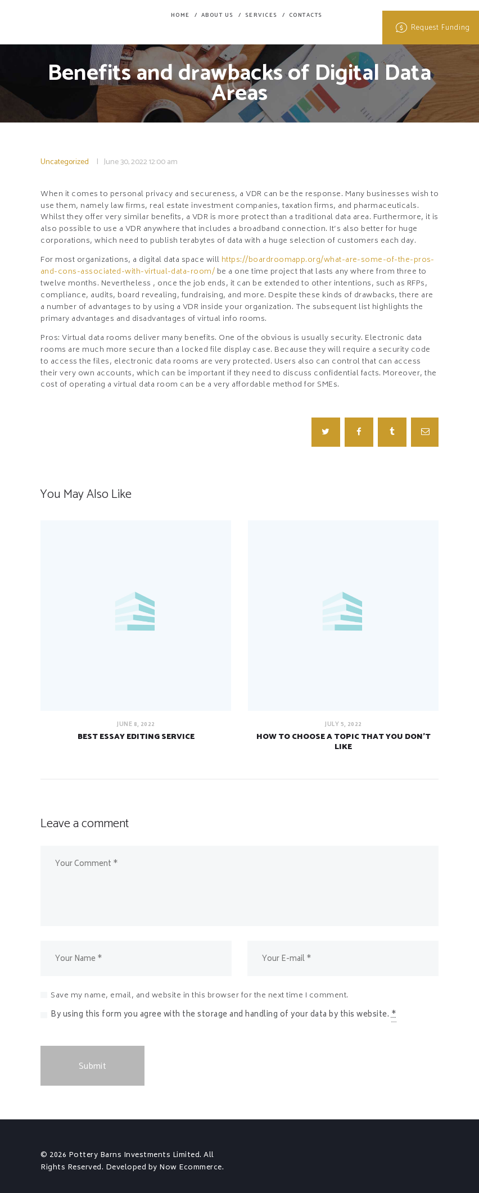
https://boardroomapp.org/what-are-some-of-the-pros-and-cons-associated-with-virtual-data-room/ (238, 266)
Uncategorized (64, 162)
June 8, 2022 (135, 724)
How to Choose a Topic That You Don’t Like (343, 742)
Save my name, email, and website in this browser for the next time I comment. (200, 996)
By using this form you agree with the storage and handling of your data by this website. (223, 1015)
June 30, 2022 (125, 162)
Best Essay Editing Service (136, 737)
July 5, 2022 (343, 724)
